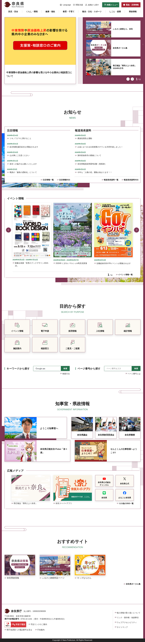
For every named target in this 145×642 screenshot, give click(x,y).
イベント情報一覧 (125, 275)
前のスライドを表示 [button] (128, 79)
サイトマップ (122, 627)
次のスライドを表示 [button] (132, 79)
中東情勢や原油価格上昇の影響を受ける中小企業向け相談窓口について (39, 74)
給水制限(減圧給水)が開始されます (24, 147)
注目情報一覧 (48, 180)
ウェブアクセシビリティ (127, 622)
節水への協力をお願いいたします (23, 164)
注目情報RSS (64, 180)
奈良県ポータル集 (120, 48)
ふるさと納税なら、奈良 (123, 29)
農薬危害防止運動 (84, 138)
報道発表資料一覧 (111, 180)
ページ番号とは (134, 374)
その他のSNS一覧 (126, 503)
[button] (65, 5)
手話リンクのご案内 (39, 624)
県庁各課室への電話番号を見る (19, 630)
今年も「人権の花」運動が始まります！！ (94, 172)
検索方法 (66, 374)
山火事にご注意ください (20, 155)
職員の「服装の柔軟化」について (23, 172)
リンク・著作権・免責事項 (128, 618)
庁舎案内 (41, 630)
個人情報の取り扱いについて (128, 613)
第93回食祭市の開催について (89, 155)
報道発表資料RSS (131, 180)
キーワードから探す (18, 368)
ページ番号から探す (88, 368)
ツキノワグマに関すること (20, 138)
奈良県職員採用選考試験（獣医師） (91, 164)
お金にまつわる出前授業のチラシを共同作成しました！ (100, 147)
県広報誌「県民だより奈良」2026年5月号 (124, 67)
